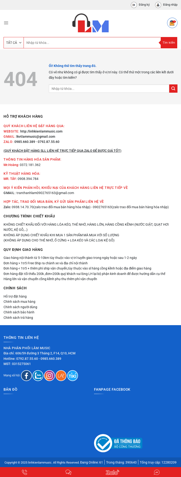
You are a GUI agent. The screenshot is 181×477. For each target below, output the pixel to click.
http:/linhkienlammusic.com (41, 131)
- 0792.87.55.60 (47, 142)
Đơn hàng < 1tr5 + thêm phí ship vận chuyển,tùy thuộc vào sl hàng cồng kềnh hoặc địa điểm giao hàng (77, 268)
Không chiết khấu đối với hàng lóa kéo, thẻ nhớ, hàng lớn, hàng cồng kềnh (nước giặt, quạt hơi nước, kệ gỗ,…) (86, 227)
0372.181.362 (30, 165)
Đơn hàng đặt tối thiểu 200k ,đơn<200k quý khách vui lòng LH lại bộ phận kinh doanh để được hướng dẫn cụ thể (84, 274)
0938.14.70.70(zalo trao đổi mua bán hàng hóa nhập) (51, 207)
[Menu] (6, 22)
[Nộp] (173, 88)
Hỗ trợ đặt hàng (15, 296)
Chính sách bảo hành (19, 312)
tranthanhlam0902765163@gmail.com (45, 193)
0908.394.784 (28, 179)
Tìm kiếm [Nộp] (169, 42)
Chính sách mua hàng (19, 301)
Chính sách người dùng (20, 307)
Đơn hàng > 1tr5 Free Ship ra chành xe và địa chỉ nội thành (46, 263)
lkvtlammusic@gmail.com (35, 136)
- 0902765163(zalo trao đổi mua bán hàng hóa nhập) (130, 207)
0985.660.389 (24, 142)
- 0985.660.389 (50, 359)
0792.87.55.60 (27, 359)
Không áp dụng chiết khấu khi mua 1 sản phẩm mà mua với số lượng (61, 235)
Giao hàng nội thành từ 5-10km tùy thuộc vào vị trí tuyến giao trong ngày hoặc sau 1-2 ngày (70, 258)
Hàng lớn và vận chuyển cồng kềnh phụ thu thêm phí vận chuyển (50, 279)
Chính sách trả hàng (18, 317)
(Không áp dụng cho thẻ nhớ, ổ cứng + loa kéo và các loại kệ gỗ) (59, 240)
